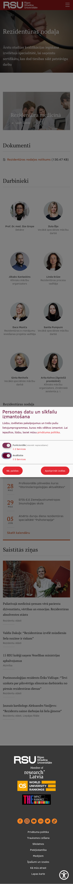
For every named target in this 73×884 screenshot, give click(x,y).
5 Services (19, 459)
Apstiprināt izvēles (55, 470)
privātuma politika (48, 432)
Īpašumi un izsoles (38, 862)
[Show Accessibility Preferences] (64, 875)
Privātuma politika (38, 832)
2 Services (19, 449)
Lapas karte (38, 874)
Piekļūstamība (38, 850)
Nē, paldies (13, 470)
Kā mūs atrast (38, 868)
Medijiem (38, 856)
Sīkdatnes (38, 844)
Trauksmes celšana (38, 838)
